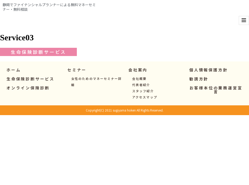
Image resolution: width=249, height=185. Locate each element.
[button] (77, 79)
